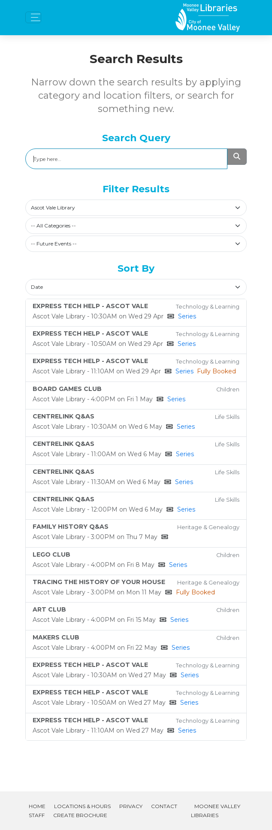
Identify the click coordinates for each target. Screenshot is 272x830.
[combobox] (136, 208)
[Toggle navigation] (33, 17)
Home (37, 806)
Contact (164, 806)
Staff (37, 815)
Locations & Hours (82, 806)
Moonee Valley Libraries (215, 810)
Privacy (130, 806)
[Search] (126, 158)
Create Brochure (80, 815)
